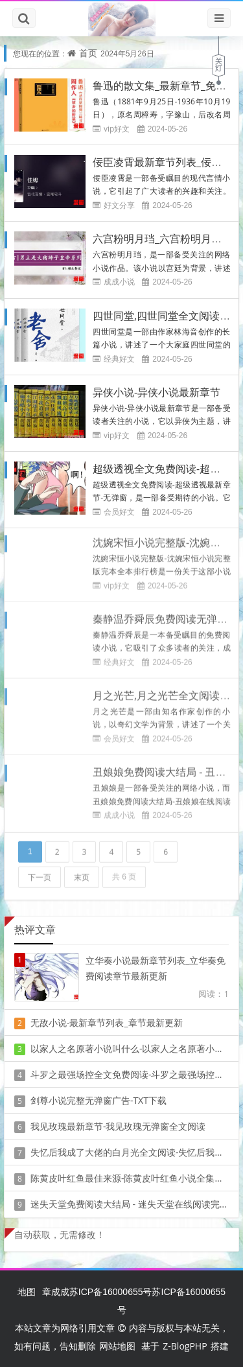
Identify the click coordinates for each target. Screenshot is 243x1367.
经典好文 (119, 358)
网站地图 (117, 1346)
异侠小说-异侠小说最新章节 (156, 391)
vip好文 (117, 128)
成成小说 (119, 281)
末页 (81, 872)
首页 (88, 53)
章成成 (55, 1291)
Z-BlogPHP (185, 1346)
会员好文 (119, 511)
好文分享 (119, 205)
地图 (26, 1291)
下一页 (39, 872)
